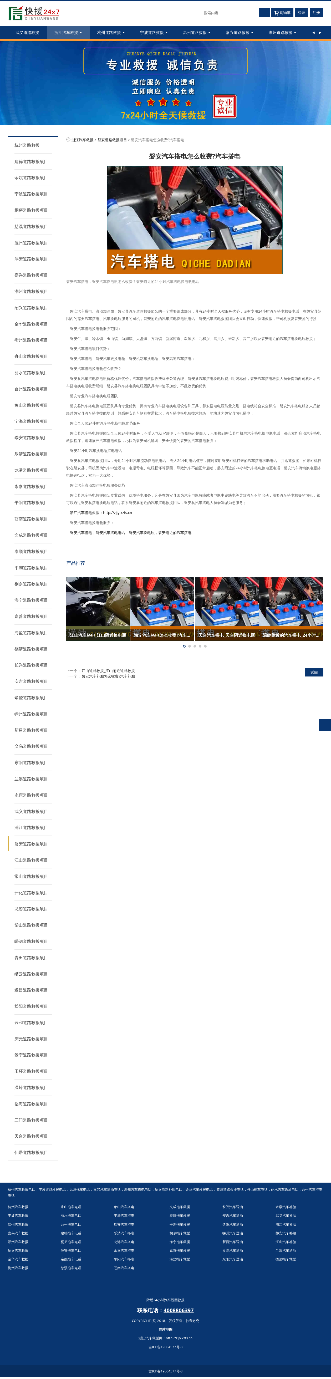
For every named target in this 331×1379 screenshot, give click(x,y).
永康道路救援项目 (31, 795)
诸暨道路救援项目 (31, 697)
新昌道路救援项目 (31, 730)
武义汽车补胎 (286, 1215)
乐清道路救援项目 (31, 454)
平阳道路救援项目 (31, 502)
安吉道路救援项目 (31, 681)
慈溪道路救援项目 (31, 226)
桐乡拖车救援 (180, 1233)
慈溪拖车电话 (71, 1267)
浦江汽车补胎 (286, 1224)
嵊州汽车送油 (232, 1233)
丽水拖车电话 (71, 1215)
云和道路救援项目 (31, 1022)
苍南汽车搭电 (124, 1267)
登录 (301, 12)
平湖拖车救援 (180, 1224)
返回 (314, 672)
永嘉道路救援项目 (31, 486)
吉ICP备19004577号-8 (166, 1347)
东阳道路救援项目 (31, 762)
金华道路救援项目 (31, 324)
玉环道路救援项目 (31, 1071)
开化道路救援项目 (31, 892)
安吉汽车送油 (232, 1215)
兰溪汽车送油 (286, 1250)
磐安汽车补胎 (286, 1233)
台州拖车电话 (71, 1224)
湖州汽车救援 (18, 1241)
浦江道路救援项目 (31, 827)
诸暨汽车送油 (232, 1224)
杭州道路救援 (111, 32)
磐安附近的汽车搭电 (174, 532)
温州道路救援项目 (31, 243)
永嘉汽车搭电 (124, 1250)
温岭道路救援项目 (31, 1087)
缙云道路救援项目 (31, 974)
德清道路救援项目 (31, 649)
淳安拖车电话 (71, 1250)
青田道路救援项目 (31, 957)
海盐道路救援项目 (31, 632)
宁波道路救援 (154, 32)
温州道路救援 (197, 32)
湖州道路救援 (282, 32)
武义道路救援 (27, 32)
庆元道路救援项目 (31, 1039)
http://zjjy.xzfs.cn (117, 512)
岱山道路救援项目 (31, 925)
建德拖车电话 (71, 1233)
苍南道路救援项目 (31, 519)
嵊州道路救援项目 (31, 714)
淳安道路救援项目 (31, 259)
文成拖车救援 (180, 1206)
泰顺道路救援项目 (31, 551)
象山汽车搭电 (124, 1206)
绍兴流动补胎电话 (168, 1189)
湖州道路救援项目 (31, 291)
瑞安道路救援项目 (31, 437)
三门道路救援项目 (31, 1120)
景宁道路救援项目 (31, 1055)
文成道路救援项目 (31, 535)
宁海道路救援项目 (31, 421)
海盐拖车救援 (180, 1259)
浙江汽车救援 (68, 32)
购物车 (282, 13)
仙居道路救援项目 (31, 1152)
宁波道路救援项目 (31, 194)
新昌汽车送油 (232, 1241)
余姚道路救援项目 (31, 177)
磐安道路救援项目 (31, 844)
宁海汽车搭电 (124, 1215)
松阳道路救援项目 (31, 1006)
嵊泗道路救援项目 (31, 941)
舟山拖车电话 (257, 1189)
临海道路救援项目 (31, 1104)
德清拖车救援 (286, 1259)
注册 (316, 12)
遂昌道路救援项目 (31, 990)
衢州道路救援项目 (31, 340)
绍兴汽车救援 (18, 1250)
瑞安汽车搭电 (124, 1224)
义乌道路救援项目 (31, 746)
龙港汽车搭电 (124, 1241)
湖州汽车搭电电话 (137, 1189)
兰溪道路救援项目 (31, 779)
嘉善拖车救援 (180, 1250)
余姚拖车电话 (71, 1259)
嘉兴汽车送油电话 (107, 1189)
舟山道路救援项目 (31, 356)
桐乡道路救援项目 (31, 584)
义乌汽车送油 (232, 1250)
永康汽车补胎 (286, 1206)
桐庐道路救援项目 (31, 210)
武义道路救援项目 (31, 811)
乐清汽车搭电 (124, 1233)
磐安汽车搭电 (81, 532)
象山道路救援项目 (31, 405)
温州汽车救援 (18, 1224)
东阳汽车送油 (232, 1259)
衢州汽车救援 (18, 1267)
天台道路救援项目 (31, 1136)
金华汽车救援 (18, 1259)
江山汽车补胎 (286, 1241)
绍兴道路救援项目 (31, 308)
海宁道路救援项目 (31, 600)
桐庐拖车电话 (71, 1241)
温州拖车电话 (79, 1189)
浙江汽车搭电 (81, 512)
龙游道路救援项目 (31, 909)
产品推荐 (75, 563)
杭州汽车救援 (18, 1206)
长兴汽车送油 (232, 1206)
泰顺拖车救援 (180, 1215)
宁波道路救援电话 (52, 1189)
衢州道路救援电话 (230, 1189)
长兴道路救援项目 (31, 665)
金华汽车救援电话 (199, 1189)
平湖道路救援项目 (31, 568)
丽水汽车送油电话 (284, 1189)
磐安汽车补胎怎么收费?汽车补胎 (108, 676)
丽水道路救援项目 (31, 372)
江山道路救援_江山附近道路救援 (108, 670)
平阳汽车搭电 (124, 1259)
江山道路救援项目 (31, 860)
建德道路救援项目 (31, 161)
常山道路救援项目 (31, 876)
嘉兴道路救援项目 (31, 275)
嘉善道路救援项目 (31, 616)
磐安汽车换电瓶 (142, 532)
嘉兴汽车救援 (18, 1233)
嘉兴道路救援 (239, 32)
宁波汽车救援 (18, 1215)
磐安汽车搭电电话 (110, 532)
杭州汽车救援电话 (21, 1189)
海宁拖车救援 (180, 1241)
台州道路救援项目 (31, 389)
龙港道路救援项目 (31, 470)
